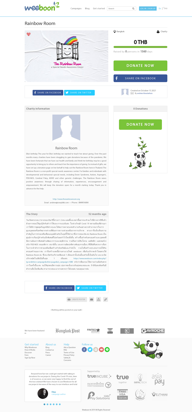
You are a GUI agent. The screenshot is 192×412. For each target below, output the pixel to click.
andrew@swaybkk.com (59, 203)
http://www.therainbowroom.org (66, 199)
